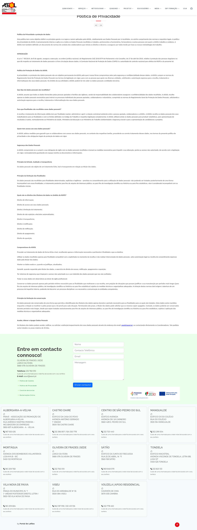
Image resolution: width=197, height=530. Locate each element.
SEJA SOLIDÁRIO (144, 8)
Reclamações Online (27, 395)
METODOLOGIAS (98, 8)
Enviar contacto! (83, 385)
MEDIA (158, 8)
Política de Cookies (27, 381)
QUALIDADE (114, 8)
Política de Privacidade (28, 385)
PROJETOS (128, 8)
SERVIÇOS (83, 8)
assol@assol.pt (127, 325)
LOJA (185, 8)
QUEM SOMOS (68, 8)
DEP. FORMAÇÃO (172, 8)
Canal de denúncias (27, 390)
